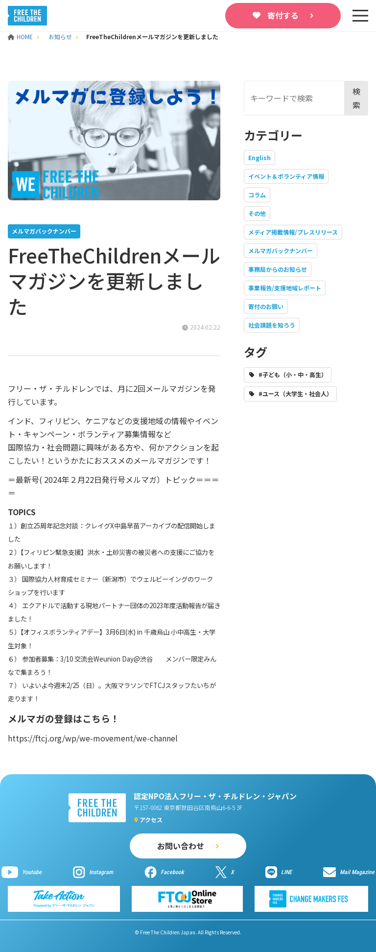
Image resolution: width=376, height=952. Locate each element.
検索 (356, 97)
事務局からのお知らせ (277, 269)
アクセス (151, 819)
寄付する (283, 15)
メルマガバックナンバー (280, 250)
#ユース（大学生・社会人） (295, 393)
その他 (257, 213)
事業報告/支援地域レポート (284, 288)
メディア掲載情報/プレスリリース (293, 232)
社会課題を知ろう (271, 325)
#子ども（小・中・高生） (292, 374)
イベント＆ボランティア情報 (286, 176)
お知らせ (60, 36)
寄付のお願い (265, 306)
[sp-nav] (360, 16)
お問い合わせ (180, 846)
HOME (21, 36)
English (259, 157)
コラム (257, 194)
